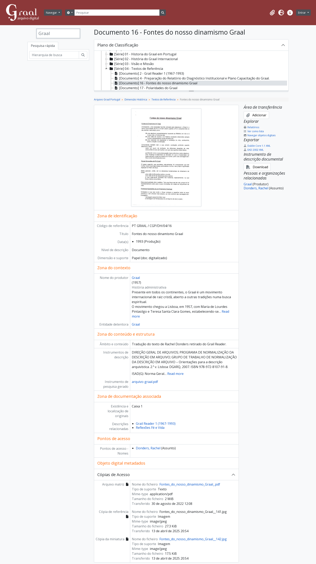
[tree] (191, 71)
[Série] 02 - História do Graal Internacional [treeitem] (143, 59)
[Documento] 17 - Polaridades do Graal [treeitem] (145, 88)
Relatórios (251, 127)
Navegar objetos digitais (259, 135)
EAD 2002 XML (254, 150)
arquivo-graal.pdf (145, 381)
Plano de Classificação (117, 45)
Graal (136, 277)
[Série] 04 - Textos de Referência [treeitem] (136, 68)
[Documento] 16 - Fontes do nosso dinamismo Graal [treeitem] (155, 83)
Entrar (302, 12)
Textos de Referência (164, 99)
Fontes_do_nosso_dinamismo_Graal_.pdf (189, 484)
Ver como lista (254, 131)
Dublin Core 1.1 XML (257, 145)
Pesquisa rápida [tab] (43, 45)
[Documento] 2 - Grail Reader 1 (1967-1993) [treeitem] (149, 73)
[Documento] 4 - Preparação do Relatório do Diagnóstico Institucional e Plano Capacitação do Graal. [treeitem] (191, 78)
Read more (175, 373)
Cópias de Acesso (113, 474)
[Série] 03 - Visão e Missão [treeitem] (131, 63)
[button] (272, 12)
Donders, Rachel (148, 448)
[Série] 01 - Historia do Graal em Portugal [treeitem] (142, 54)
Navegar (52, 12)
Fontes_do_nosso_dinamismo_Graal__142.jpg (193, 539)
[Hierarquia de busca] (54, 55)
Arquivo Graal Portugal (107, 99)
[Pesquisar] (116, 12)
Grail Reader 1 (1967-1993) (156, 423)
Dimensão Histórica (136, 99)
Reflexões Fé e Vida (150, 427)
